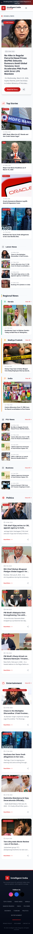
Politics (25, 911)
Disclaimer (17, 923)
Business (8, 911)
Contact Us (26, 923)
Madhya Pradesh (8, 906)
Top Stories (7, 901)
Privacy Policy (7, 923)
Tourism (17, 911)
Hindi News (18, 901)
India (19, 906)
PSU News (27, 906)
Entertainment (16, 915)
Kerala (27, 901)
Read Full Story (12, 89)
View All (28, 301)
